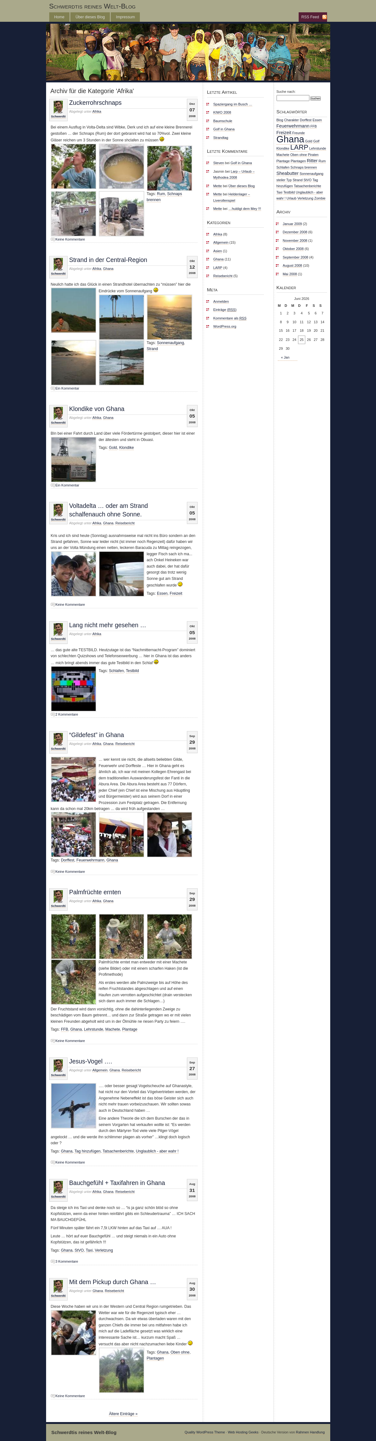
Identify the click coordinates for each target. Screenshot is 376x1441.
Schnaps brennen (303, 167)
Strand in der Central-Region (108, 259)
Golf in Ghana (224, 129)
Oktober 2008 (293, 249)
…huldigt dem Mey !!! (245, 209)
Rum (161, 194)
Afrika (97, 111)
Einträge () (225, 310)
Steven (218, 163)
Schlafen (116, 671)
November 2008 (295, 240)
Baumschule (222, 121)
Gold (113, 447)
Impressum (125, 17)
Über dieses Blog (90, 17)
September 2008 (295, 257)
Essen (162, 593)
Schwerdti (58, 116)
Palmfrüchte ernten (95, 892)
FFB (64, 1029)
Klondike (126, 447)
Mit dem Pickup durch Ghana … (112, 1281)
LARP (217, 268)
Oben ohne (179, 1352)
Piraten (313, 155)
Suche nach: (286, 91)
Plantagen (155, 1358)
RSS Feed (310, 17)
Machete (112, 1029)
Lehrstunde (93, 1029)
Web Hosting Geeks (243, 1432)
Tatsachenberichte (118, 1151)
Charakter (291, 120)
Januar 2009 (292, 224)
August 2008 (292, 265)
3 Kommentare (67, 1261)
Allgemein (100, 1070)
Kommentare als (230, 318)
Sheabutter (288, 173)
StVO (79, 1250)
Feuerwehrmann (90, 860)
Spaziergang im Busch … (232, 104)
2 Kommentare (67, 714)
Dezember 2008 (295, 232)
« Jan (285, 357)
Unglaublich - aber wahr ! (157, 1151)
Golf (316, 141)
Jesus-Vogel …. (90, 1061)
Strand (152, 349)
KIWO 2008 (222, 112)
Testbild (132, 671)
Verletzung (104, 1250)
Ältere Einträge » (123, 1414)
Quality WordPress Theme (205, 1432)
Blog (280, 120)
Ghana (108, 269)
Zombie (319, 198)
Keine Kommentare (70, 239)
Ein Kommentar (67, 388)
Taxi (89, 1250)
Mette (217, 186)
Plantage (129, 1029)
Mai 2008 (290, 274)
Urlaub (291, 198)
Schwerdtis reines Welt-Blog (92, 6)
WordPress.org (224, 326)
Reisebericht (125, 523)
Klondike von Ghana (96, 408)
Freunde (298, 133)
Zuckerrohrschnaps (95, 102)
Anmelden (221, 301)
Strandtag (220, 138)
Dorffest (67, 860)
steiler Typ (284, 180)
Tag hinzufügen (87, 1151)
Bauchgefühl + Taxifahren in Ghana (117, 1182)
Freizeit (176, 593)
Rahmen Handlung (310, 1432)
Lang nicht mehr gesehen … (107, 625)
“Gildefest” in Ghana (96, 734)
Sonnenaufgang (170, 343)
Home (59, 17)
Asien (217, 251)
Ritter (312, 160)
